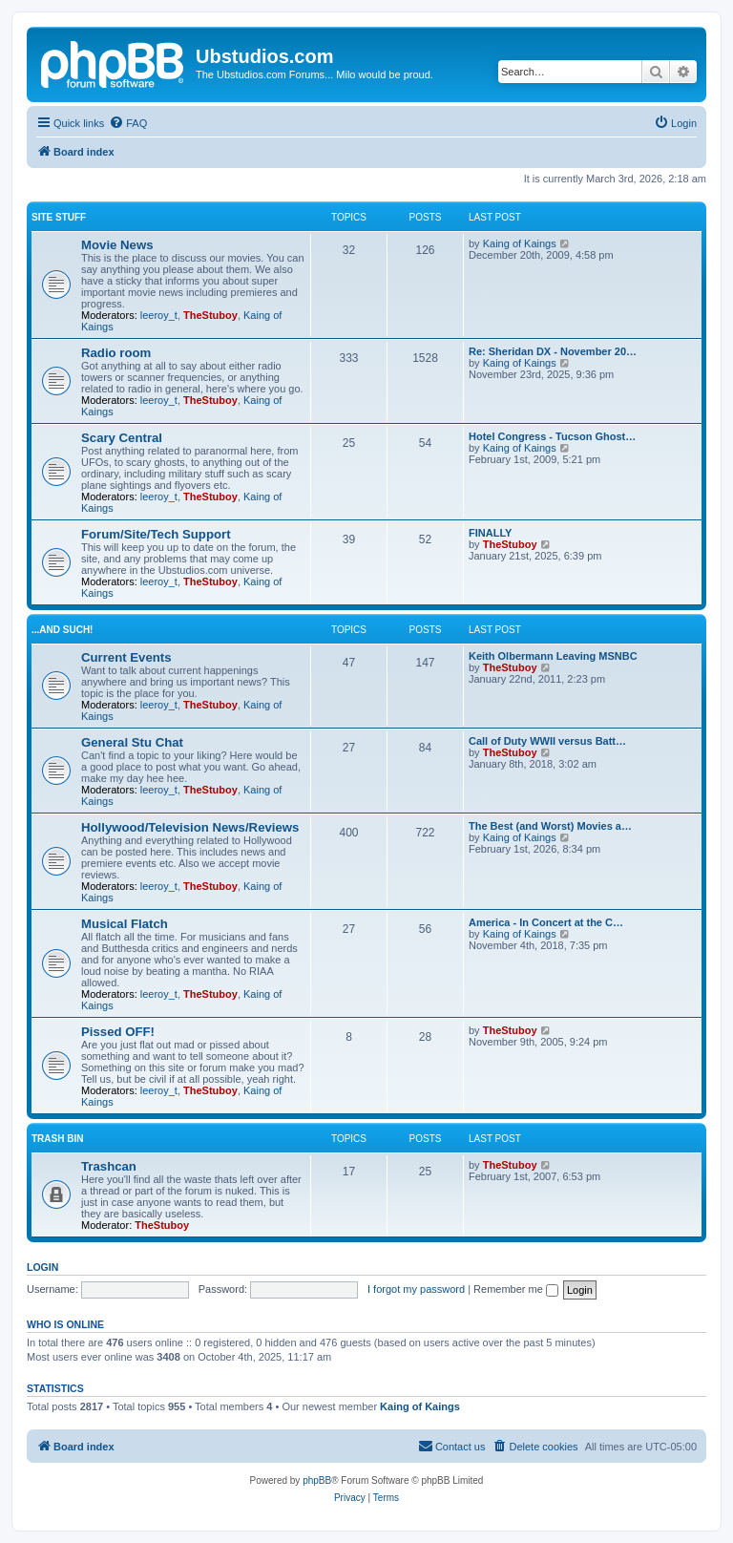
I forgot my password (416, 1289)
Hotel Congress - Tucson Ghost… (552, 436)
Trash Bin (57, 1138)
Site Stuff (58, 217)
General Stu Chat (132, 742)
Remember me (515, 1289)
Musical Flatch (124, 924)
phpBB (317, 1480)
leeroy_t (159, 315)
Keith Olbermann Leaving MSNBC (553, 656)
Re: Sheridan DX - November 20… (553, 351)
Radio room (116, 353)
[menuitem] (128, 123)
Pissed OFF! (118, 1032)
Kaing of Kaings (519, 243)
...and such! (62, 629)
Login (42, 1267)
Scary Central (121, 438)
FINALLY (490, 533)
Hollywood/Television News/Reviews (190, 827)
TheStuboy (210, 315)
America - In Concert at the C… (546, 922)
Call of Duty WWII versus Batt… (547, 741)
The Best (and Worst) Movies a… (550, 826)
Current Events (126, 657)
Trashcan (108, 1166)
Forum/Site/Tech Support (156, 534)
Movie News (117, 245)
